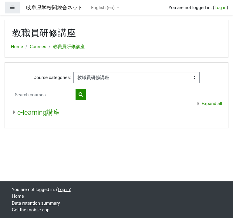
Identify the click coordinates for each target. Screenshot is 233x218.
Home (17, 46)
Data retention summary (36, 203)
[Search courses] (43, 94)
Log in (220, 7)
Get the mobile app (30, 210)
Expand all (211, 103)
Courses (38, 46)
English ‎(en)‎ (103, 7)
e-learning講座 (38, 112)
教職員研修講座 (69, 46)
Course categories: (52, 77)
